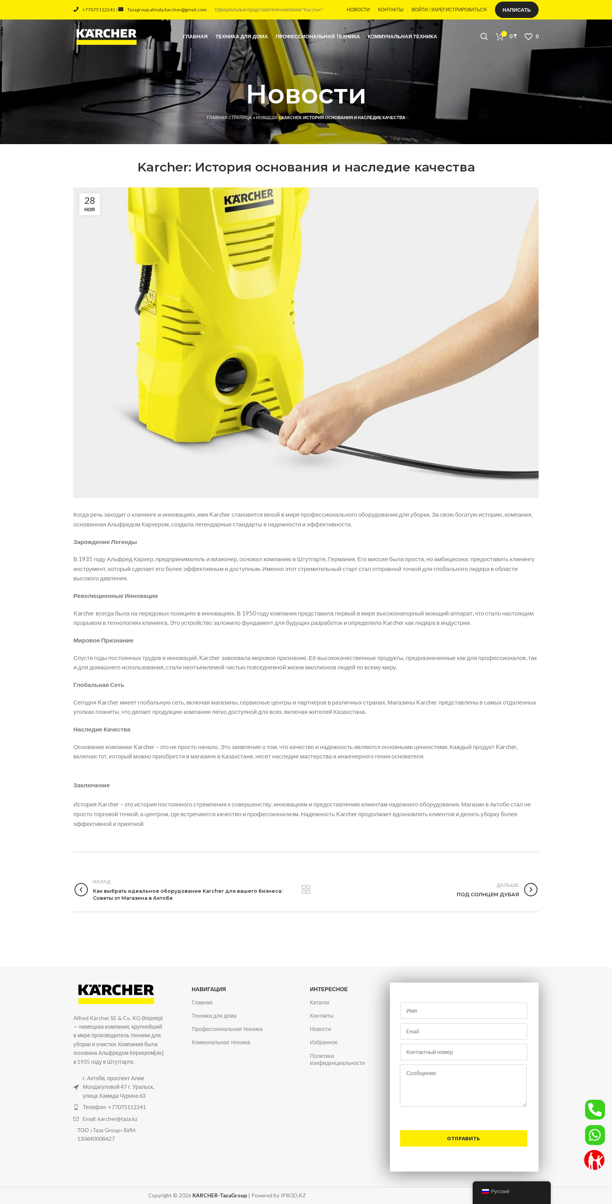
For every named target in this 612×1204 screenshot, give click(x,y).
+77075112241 (94, 9)
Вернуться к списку (305, 889)
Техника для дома (214, 1015)
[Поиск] (484, 37)
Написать (517, 10)
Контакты (321, 1015)
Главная (202, 1002)
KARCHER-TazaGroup (219, 1195)
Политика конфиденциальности (337, 1059)
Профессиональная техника (227, 1029)
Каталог (320, 1002)
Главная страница (229, 117)
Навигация (209, 989)
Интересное (329, 989)
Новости (267, 117)
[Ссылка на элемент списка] (119, 1107)
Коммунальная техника (221, 1042)
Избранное (324, 1042)
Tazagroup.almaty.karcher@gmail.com (162, 9)
